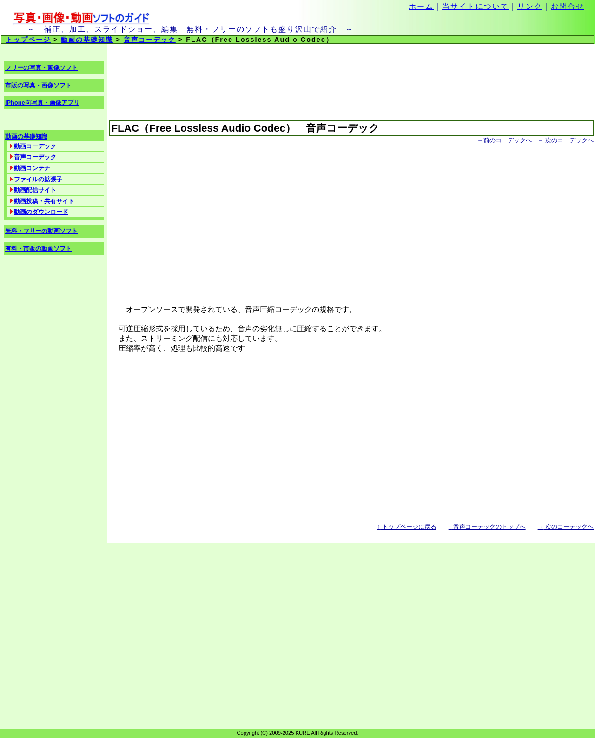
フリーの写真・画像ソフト (41, 67)
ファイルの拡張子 (38, 179)
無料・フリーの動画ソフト (41, 230)
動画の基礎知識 (87, 39)
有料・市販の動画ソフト (38, 248)
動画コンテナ (32, 168)
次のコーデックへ (566, 140)
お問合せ (567, 6)
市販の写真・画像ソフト (38, 85)
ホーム (421, 6)
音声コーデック (150, 39)
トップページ (28, 39)
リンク (529, 6)
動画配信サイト (35, 189)
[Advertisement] (351, 220)
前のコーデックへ (504, 140)
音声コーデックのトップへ (487, 526)
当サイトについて (475, 6)
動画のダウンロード (41, 211)
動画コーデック (35, 146)
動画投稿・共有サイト (44, 201)
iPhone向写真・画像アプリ (42, 102)
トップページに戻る (406, 526)
